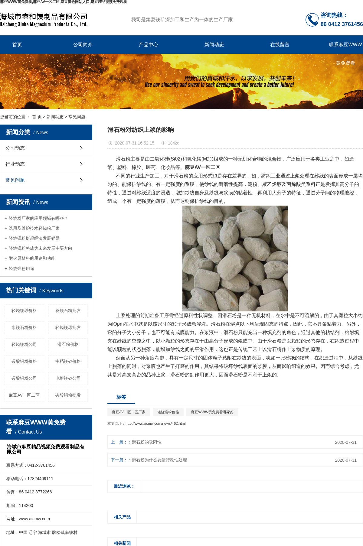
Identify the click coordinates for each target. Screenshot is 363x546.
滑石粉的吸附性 (147, 442)
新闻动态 (214, 44)
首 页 (37, 116)
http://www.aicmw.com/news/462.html (156, 423)
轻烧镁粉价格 (168, 412)
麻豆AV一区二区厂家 (129, 412)
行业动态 (15, 164)
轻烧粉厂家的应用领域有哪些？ (38, 218)
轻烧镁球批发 (68, 327)
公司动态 (15, 148)
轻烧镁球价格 (24, 310)
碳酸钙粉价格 (24, 361)
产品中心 (148, 44)
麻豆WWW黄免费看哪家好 (212, 412)
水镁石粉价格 (24, 327)
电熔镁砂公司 (68, 378)
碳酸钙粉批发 (68, 395)
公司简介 (83, 44)
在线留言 (279, 44)
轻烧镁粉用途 (21, 268)
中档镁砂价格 (68, 361)
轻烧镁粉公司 (24, 344)
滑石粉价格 (68, 344)
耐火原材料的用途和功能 (32, 258)
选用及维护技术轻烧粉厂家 (34, 228)
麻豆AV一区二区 (24, 395)
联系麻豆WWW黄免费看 (345, 48)
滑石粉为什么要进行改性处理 (159, 459)
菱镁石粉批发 (68, 310)
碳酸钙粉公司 (24, 378)
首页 (17, 44)
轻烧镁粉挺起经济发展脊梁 (34, 238)
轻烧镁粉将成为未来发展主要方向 (40, 248)
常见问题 (76, 116)
